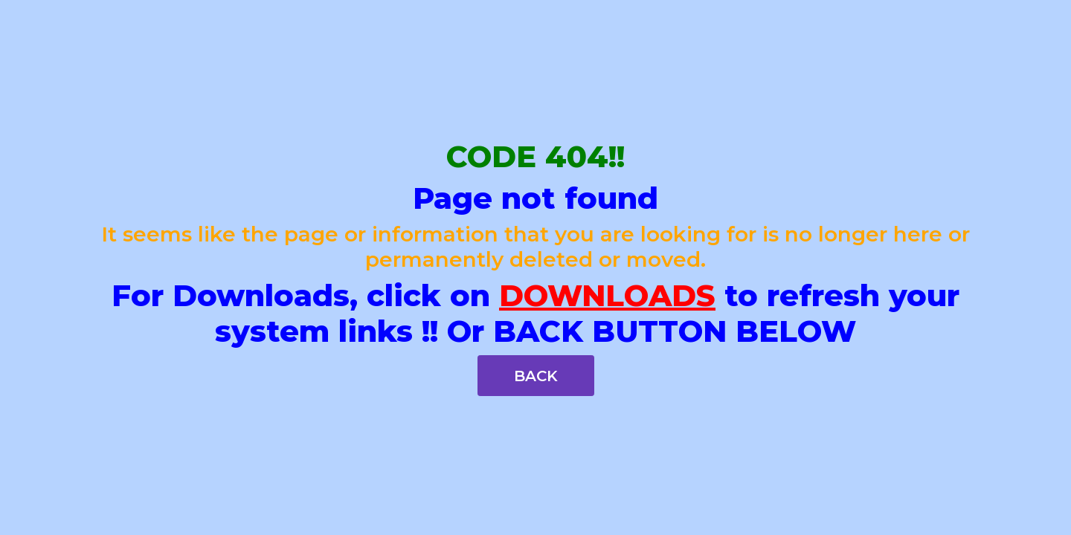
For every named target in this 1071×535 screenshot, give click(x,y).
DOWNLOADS (607, 295)
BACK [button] (536, 376)
